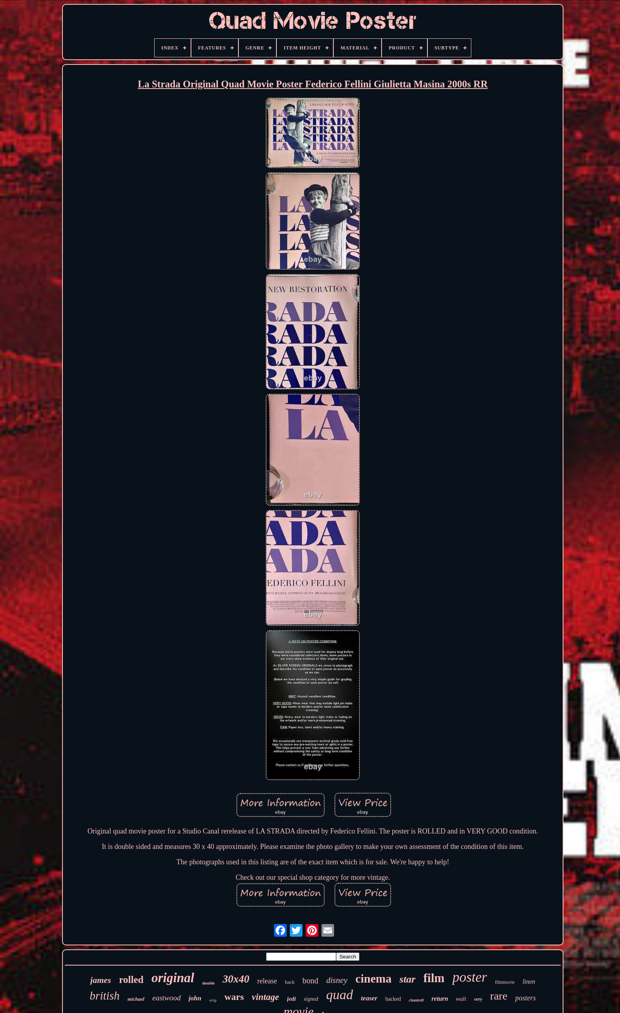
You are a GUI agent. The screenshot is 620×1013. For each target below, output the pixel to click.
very (478, 999)
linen (529, 981)
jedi (291, 999)
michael (136, 999)
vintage (265, 997)
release (267, 981)
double (208, 983)
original (172, 978)
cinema (373, 978)
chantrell (416, 1000)
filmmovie (505, 982)
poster (469, 977)
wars (234, 997)
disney (337, 980)
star (407, 979)
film (433, 978)
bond (310, 980)
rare (499, 996)
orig (212, 1000)
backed (393, 999)
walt (461, 999)
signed (311, 999)
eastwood (166, 998)
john (195, 998)
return (439, 998)
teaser (369, 998)
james (100, 980)
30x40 (236, 979)
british (105, 995)
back (290, 982)
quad (339, 994)
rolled (131, 979)
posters (525, 998)
